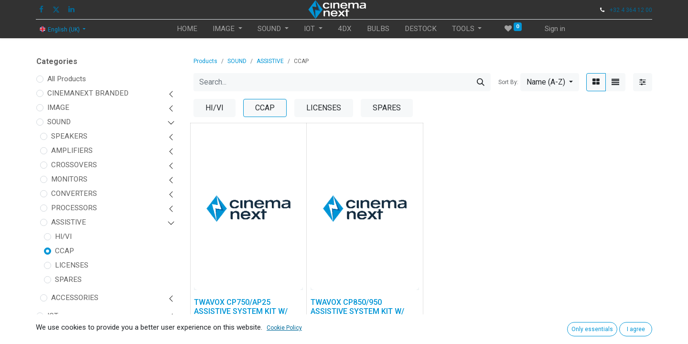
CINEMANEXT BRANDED (88, 93)
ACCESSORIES (74, 297)
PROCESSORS (74, 208)
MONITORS (69, 179)
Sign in (555, 28)
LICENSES (71, 265)
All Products (66, 79)
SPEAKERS (69, 136)
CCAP (64, 251)
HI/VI (63, 236)
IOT (52, 316)
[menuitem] (187, 29)
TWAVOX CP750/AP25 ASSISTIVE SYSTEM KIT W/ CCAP (241, 311)
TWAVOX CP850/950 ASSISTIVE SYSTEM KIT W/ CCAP (357, 311)
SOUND (59, 122)
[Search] (481, 82)
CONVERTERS (74, 193)
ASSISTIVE (68, 222)
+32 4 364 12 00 (631, 10)
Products (205, 61)
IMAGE (58, 107)
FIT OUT (60, 330)
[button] (549, 82)
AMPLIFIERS (72, 150)
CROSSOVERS (74, 165)
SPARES (68, 279)
